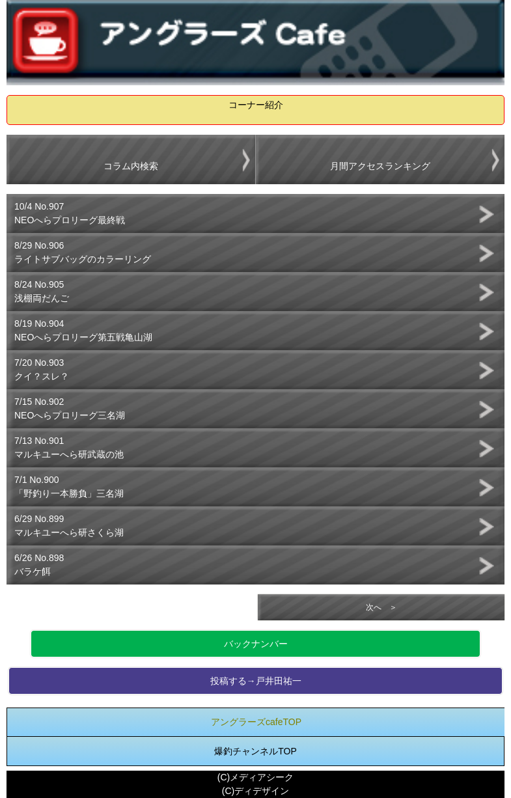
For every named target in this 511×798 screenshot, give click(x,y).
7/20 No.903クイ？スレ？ (41, 369)
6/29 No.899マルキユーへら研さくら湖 (69, 526)
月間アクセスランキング (380, 166)
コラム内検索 (131, 166)
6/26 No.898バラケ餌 (39, 565)
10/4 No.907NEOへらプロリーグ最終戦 (69, 213)
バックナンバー (256, 644)
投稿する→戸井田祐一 (255, 681)
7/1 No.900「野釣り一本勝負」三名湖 (69, 487)
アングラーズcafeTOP (256, 722)
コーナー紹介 (255, 105)
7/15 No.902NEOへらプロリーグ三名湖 (69, 408)
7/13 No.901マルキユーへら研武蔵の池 (69, 447)
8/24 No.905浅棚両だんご (41, 291)
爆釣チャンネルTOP (255, 751)
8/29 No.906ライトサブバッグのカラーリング (82, 252)
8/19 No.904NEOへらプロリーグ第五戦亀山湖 (83, 330)
